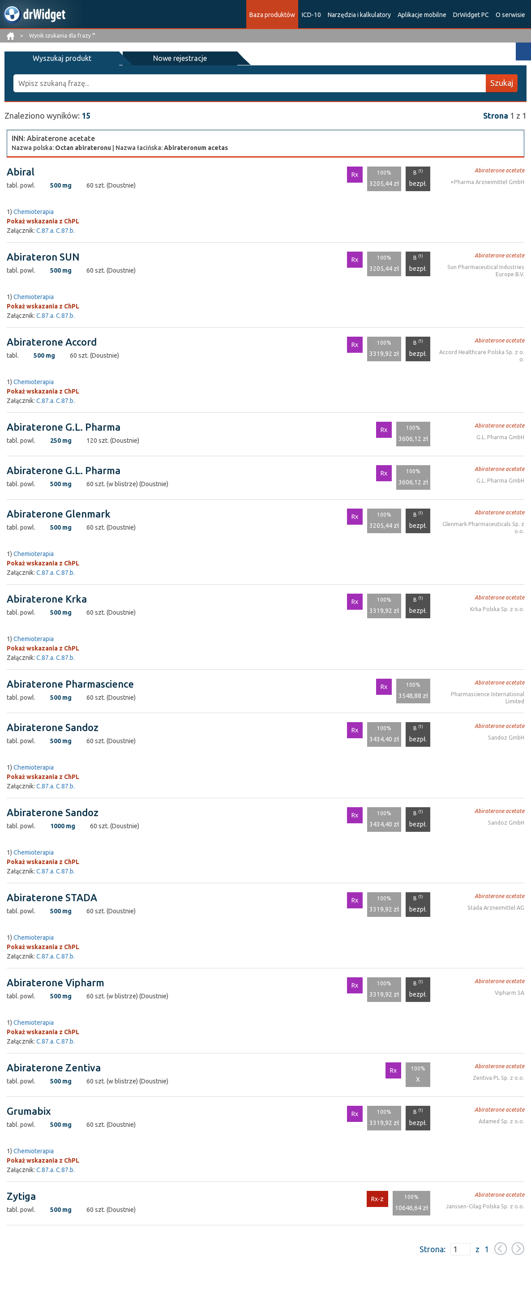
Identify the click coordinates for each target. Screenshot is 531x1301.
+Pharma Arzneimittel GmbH (488, 181)
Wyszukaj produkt (49, 58)
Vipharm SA (509, 992)
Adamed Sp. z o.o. (501, 1121)
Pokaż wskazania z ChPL (43, 220)
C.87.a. (45, 230)
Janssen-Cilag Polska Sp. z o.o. (486, 1206)
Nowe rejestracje (142, 58)
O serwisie (510, 14)
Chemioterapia (33, 211)
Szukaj (501, 82)
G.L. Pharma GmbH (501, 437)
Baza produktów (272, 14)
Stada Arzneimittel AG (496, 907)
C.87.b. (65, 230)
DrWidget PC (471, 14)
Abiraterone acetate (500, 170)
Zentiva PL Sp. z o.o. (499, 1077)
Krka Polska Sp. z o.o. (497, 609)
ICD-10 (311, 14)
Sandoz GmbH (506, 737)
